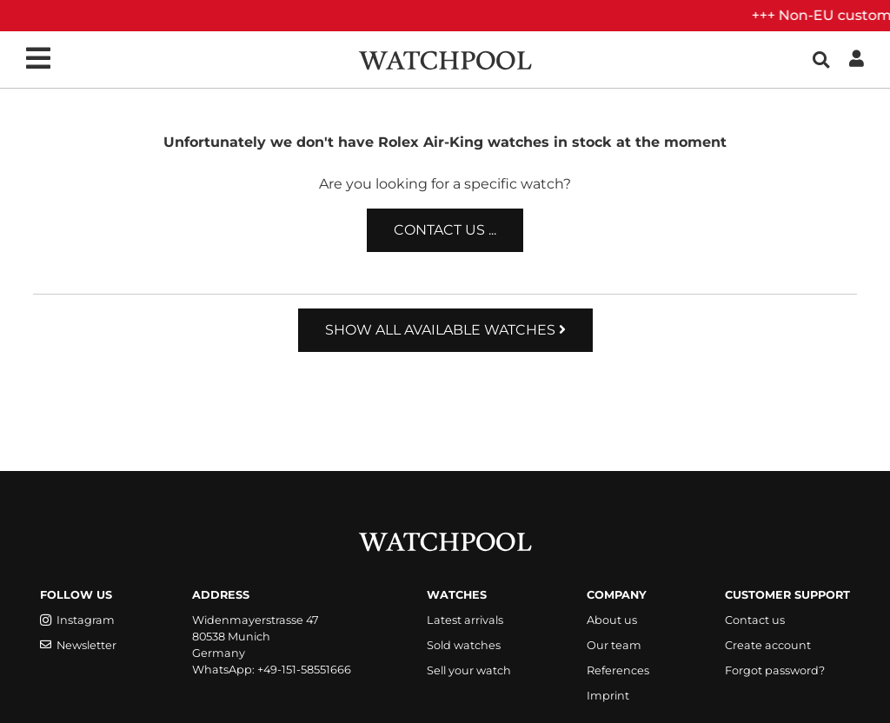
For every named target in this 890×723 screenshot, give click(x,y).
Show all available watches (445, 330)
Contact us (755, 620)
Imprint (608, 695)
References (618, 670)
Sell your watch (469, 670)
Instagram (77, 620)
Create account (768, 645)
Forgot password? (775, 670)
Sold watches (464, 645)
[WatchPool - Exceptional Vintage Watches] (445, 58)
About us (612, 620)
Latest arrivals (465, 620)
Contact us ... (445, 230)
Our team (614, 645)
